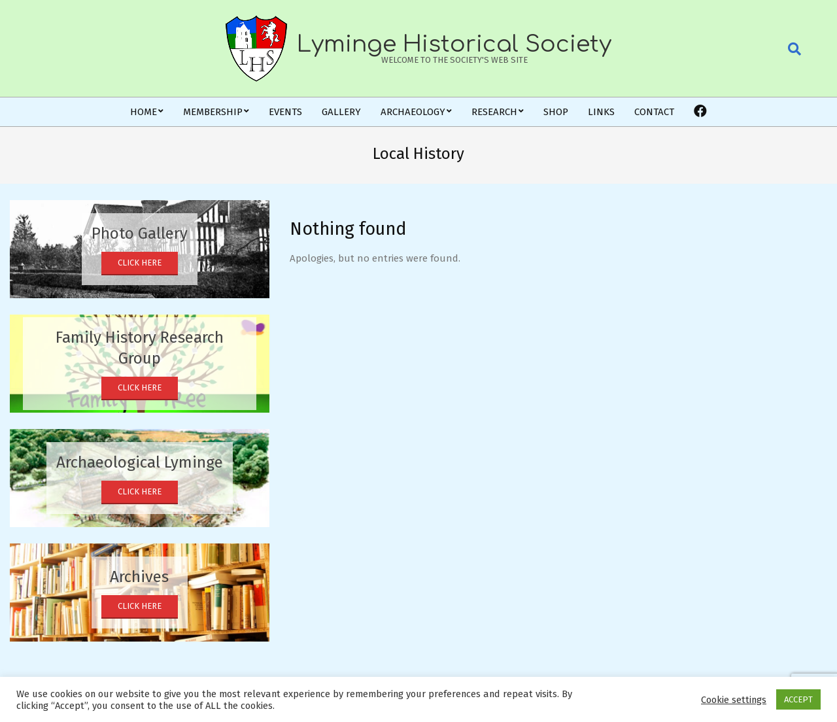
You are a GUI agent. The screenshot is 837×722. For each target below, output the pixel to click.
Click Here (140, 262)
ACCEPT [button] (798, 699)
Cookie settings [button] (733, 700)
